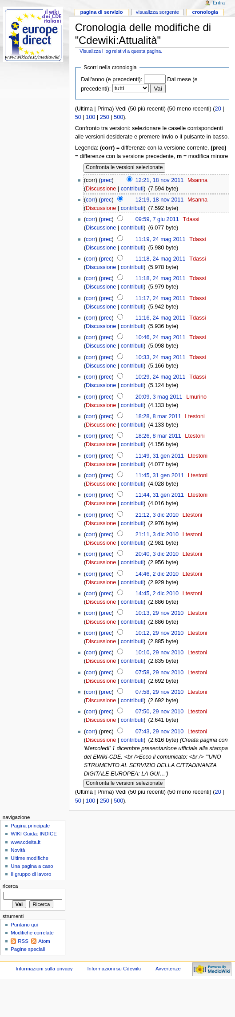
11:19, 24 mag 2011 (160, 239)
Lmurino (196, 397)
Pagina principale (30, 825)
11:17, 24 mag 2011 (160, 298)
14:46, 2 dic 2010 (157, 574)
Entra (219, 2)
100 (90, 117)
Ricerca (10, 886)
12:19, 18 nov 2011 (159, 200)
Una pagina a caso (32, 866)
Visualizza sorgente (157, 12)
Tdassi (191, 219)
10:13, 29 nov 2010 (159, 613)
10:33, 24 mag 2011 (160, 357)
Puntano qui (24, 924)
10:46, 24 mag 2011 (160, 337)
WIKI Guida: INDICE (34, 833)
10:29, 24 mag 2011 (160, 377)
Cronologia (205, 12)
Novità (18, 850)
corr (91, 200)
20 (218, 109)
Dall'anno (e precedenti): (111, 79)
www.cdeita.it (25, 842)
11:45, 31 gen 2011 (159, 475)
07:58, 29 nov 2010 (159, 672)
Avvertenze (168, 968)
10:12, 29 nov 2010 (159, 633)
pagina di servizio (101, 12)
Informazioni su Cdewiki (114, 968)
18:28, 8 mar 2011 (158, 416)
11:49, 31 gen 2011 (159, 456)
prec (106, 180)
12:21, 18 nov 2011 (159, 180)
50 (78, 117)
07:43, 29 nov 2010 (159, 731)
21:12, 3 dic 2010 (157, 515)
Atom (44, 941)
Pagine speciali (28, 949)
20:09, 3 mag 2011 (159, 397)
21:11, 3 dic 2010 (157, 534)
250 (104, 117)
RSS (23, 941)
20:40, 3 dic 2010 (157, 554)
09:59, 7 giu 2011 (157, 219)
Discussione (101, 189)
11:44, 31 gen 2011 (159, 495)
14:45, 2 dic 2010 (157, 593)
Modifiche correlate (32, 932)
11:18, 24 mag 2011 (160, 259)
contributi (132, 189)
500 (118, 117)
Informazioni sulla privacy (44, 968)
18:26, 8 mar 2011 (158, 436)
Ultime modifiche (29, 858)
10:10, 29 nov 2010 (159, 652)
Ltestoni (194, 416)
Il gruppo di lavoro (31, 874)
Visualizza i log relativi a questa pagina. (121, 51)
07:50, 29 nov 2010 (159, 711)
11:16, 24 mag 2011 (160, 318)
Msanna (197, 180)
